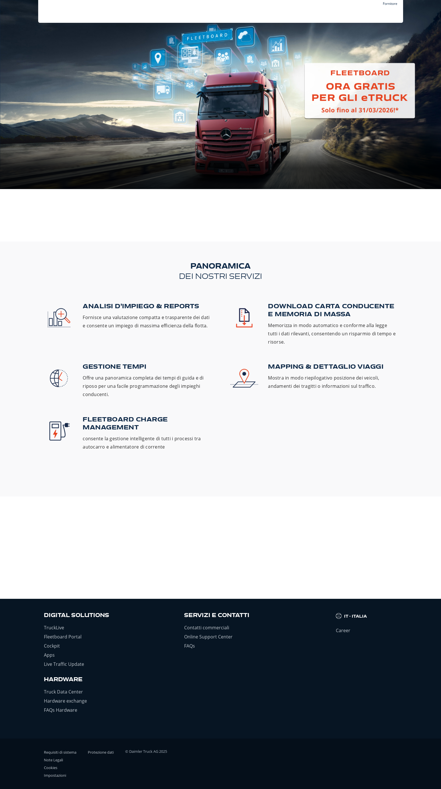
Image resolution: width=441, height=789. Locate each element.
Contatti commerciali (206, 627)
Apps (49, 655)
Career (343, 630)
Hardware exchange (65, 701)
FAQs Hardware (60, 710)
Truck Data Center (63, 692)
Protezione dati (101, 752)
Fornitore (390, 3)
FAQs (189, 646)
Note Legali (53, 759)
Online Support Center (208, 637)
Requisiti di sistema (60, 752)
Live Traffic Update (64, 664)
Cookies (50, 767)
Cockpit (52, 646)
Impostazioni (55, 775)
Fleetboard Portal (63, 637)
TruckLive (54, 627)
